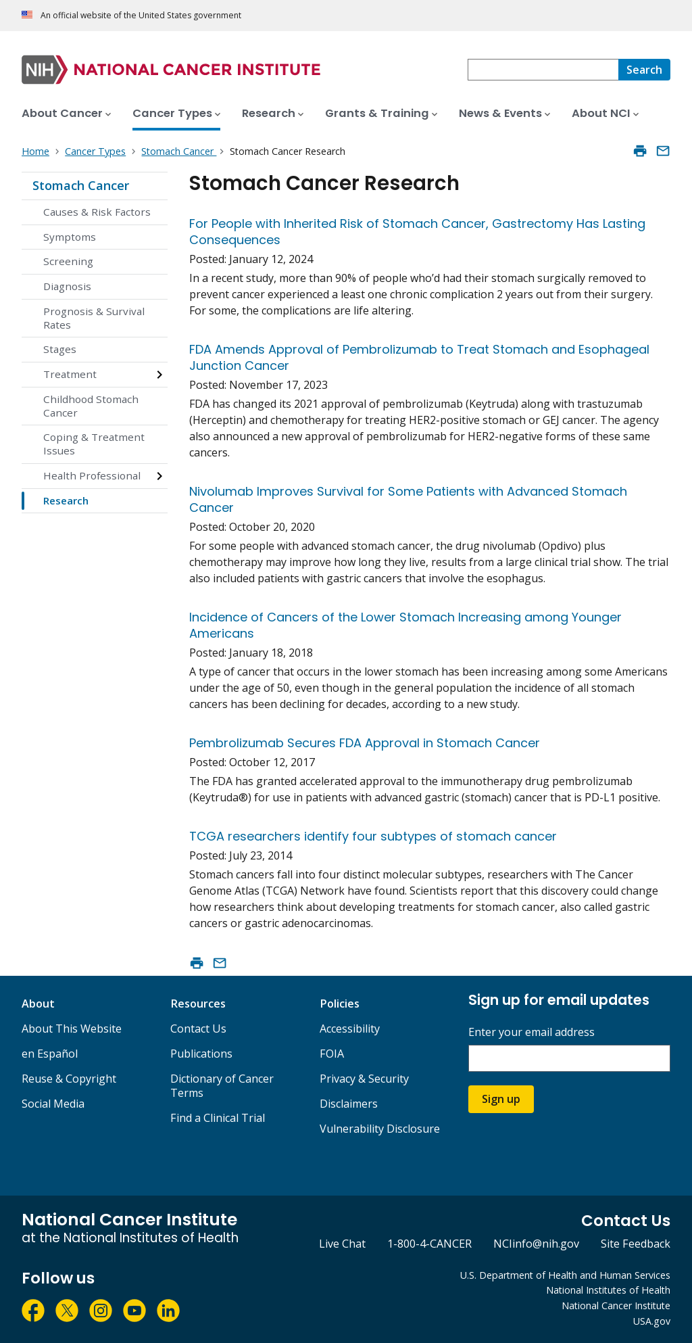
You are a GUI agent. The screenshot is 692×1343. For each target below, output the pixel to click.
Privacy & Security (364, 1078)
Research (66, 500)
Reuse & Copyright (69, 1078)
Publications (201, 1053)
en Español (50, 1053)
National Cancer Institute (616, 1305)
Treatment (70, 374)
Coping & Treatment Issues (94, 443)
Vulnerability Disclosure (380, 1128)
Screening (68, 261)
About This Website (72, 1028)
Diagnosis (67, 286)
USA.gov (651, 1321)
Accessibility (350, 1028)
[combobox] (543, 69)
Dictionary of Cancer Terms (222, 1085)
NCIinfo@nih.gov (536, 1243)
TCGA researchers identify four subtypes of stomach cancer (373, 836)
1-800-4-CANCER (429, 1243)
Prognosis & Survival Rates (94, 317)
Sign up (501, 1098)
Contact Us (198, 1028)
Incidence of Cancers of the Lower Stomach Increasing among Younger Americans (405, 625)
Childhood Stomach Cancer (91, 405)
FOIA (332, 1053)
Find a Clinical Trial (217, 1117)
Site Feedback (635, 1243)
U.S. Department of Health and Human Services (565, 1275)
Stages (59, 349)
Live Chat (342, 1243)
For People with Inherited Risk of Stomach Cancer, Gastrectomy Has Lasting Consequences (417, 231)
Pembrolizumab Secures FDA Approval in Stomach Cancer (364, 742)
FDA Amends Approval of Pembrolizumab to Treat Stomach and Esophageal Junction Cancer (419, 357)
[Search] (644, 69)
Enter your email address (531, 1032)
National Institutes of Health (608, 1289)
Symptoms (69, 236)
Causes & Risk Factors (97, 211)
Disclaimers (349, 1103)
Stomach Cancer (80, 185)
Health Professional (92, 475)
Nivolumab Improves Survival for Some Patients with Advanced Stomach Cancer (408, 499)
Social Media (53, 1103)
